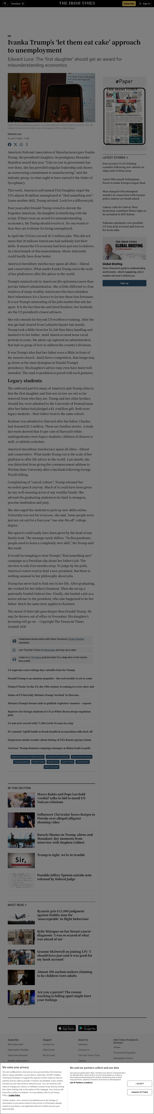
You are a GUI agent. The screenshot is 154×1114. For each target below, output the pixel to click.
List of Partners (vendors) (81, 1082)
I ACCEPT (140, 1084)
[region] (77, 1088)
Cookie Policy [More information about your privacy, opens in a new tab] (14, 1095)
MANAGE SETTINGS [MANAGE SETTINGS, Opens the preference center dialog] (140, 1092)
